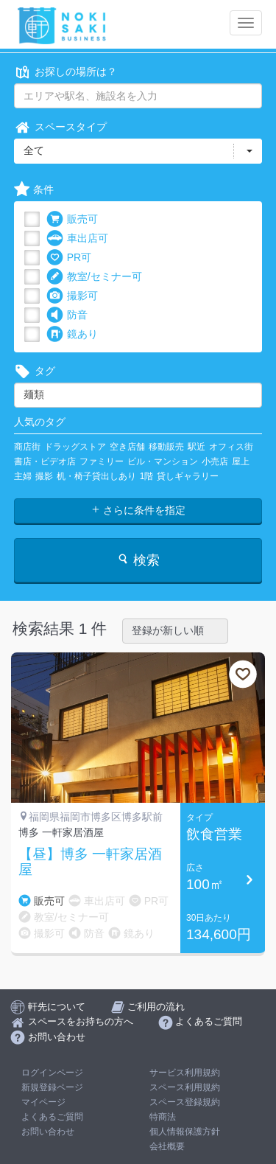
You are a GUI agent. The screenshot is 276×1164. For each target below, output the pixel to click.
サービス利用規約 (184, 1072)
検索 (138, 560)
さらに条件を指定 (138, 510)
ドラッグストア (75, 447)
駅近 (196, 447)
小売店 (215, 461)
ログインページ (52, 1072)
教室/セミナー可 (94, 277)
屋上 (241, 461)
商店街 (27, 447)
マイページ (43, 1102)
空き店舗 (127, 447)
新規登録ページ (52, 1087)
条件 (34, 189)
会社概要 (167, 1146)
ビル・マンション (162, 461)
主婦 (23, 476)
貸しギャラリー (188, 476)
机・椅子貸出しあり (96, 476)
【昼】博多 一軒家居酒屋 (90, 862)
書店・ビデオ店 (45, 461)
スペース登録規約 (184, 1102)
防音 (67, 315)
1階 (147, 476)
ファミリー (101, 461)
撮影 (44, 476)
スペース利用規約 (184, 1087)
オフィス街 (231, 447)
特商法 (162, 1117)
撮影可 (72, 296)
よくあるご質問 (52, 1117)
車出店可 (77, 238)
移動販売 (166, 447)
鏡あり (72, 334)
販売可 (72, 219)
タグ (34, 371)
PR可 (68, 257)
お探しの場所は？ (65, 71)
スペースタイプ (60, 127)
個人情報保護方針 (184, 1131)
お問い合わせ (47, 1131)
